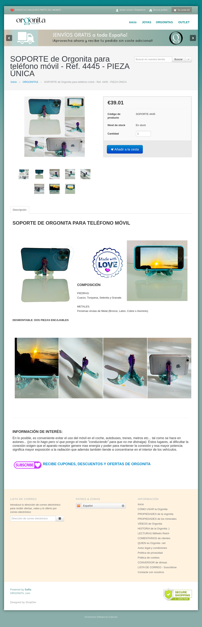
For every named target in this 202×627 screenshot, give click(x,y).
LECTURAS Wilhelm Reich (153, 533)
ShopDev (30, 602)
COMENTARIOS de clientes (154, 538)
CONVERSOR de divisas (152, 562)
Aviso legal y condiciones (152, 547)
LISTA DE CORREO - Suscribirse (157, 567)
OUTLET (183, 22)
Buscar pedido (158, 10)
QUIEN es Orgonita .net (151, 543)
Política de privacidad (150, 552)
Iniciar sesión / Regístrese (130, 10)
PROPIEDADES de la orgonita (155, 513)
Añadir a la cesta (125, 149)
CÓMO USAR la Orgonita (152, 509)
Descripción (19, 209)
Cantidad (113, 133)
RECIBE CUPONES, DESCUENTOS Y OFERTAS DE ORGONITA (81, 464)
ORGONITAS (164, 22)
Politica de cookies (149, 557)
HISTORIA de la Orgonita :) (153, 528)
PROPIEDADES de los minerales (157, 518)
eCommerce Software (95, 617)
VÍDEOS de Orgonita (150, 523)
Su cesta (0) (182, 10)
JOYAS (146, 22)
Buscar (179, 59)
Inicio (133, 22)
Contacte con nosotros (151, 572)
